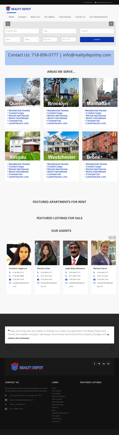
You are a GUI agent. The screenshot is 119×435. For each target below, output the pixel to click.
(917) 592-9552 (46, 276)
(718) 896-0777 (18, 272)
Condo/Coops (16, 113)
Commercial (15, 120)
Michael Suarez (100, 268)
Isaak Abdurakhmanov (75, 268)
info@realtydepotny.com (103, 2)
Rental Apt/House (18, 115)
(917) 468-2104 (74, 276)
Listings (22, 17)
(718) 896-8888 (18, 276)
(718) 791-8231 (102, 276)
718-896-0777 (88, 2)
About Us (35, 17)
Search (97, 39)
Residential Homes (19, 110)
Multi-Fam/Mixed (18, 118)
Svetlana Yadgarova (18, 268)
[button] (22, 30)
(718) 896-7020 (18, 279)
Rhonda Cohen (43, 268)
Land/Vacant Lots (18, 123)
